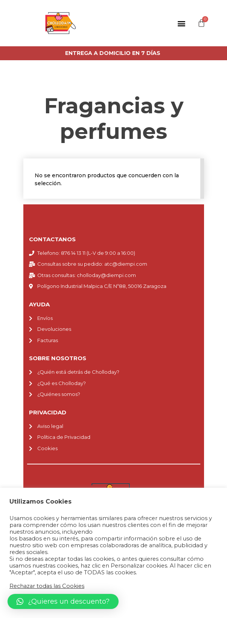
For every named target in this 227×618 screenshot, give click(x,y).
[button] (181, 23)
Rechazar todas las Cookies (46, 586)
